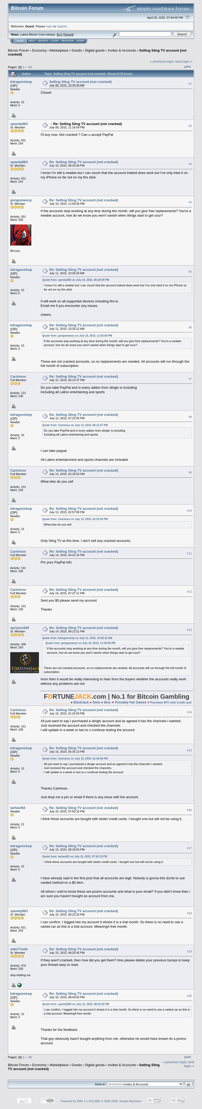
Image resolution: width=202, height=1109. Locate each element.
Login (54, 40)
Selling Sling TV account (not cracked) (80, 82)
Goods (77, 50)
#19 (189, 951)
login (49, 26)
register (62, 26)
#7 (190, 378)
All (30, 67)
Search (43, 40)
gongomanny (21, 200)
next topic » (184, 61)
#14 (189, 712)
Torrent (68, 34)
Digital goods (95, 50)
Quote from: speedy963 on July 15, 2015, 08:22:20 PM (75, 1004)
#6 (190, 327)
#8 (190, 416)
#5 (190, 271)
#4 (190, 202)
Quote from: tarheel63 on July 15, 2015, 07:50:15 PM (74, 856)
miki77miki (19, 949)
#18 (189, 913)
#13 (189, 629)
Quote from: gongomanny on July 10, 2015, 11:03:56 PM (77, 335)
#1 (190, 83)
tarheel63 (17, 808)
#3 (190, 164)
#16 (189, 810)
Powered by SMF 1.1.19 (76, 1101)
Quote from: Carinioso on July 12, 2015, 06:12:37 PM (75, 425)
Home (19, 40)
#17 (189, 848)
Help (32, 40)
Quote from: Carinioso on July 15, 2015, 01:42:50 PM (75, 758)
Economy (39, 50)
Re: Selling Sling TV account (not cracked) (87, 124)
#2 (190, 125)
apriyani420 (19, 628)
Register (68, 40)
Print (187, 66)
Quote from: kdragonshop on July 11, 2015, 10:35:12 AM (77, 638)
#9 (190, 472)
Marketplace (59, 50)
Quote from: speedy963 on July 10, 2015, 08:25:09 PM (75, 279)
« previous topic (162, 61)
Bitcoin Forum (18, 50)
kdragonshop (21, 82)
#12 (189, 591)
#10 (189, 510)
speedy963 (19, 124)
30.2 (59, 34)
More (80, 40)
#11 (189, 553)
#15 (189, 750)
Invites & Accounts (122, 50)
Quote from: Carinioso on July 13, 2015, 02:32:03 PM (75, 519)
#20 (189, 995)
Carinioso (18, 376)
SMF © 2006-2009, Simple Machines (118, 1101)
